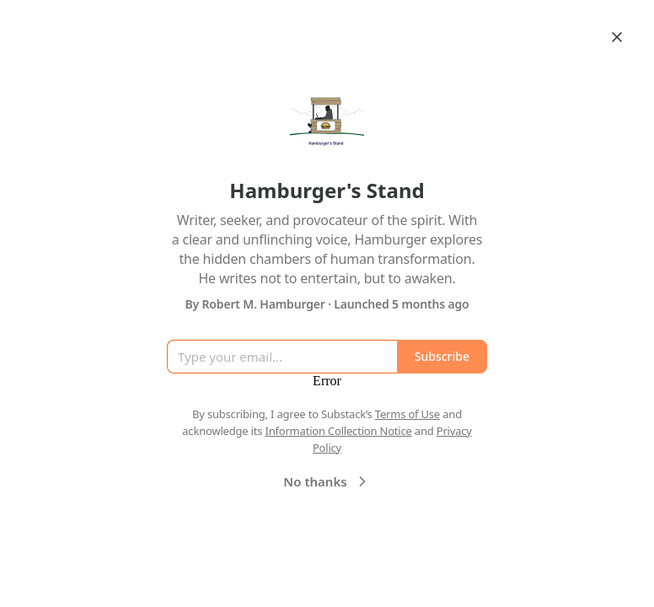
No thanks (326, 481)
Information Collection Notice (338, 430)
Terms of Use (407, 414)
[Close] (617, 37)
